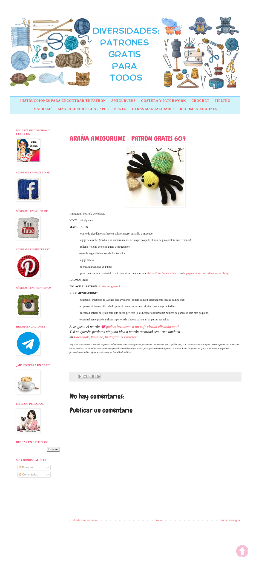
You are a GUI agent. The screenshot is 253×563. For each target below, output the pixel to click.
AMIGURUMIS (123, 100)
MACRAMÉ (43, 109)
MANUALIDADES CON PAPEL (83, 109)
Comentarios (28, 474)
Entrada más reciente (84, 520)
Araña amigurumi (109, 286)
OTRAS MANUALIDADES (153, 109)
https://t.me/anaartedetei (162, 273)
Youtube (97, 337)
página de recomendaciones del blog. (207, 273)
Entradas (26, 467)
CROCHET (200, 100)
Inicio (158, 520)
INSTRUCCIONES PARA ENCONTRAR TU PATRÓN (63, 100)
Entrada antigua (230, 520)
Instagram (112, 337)
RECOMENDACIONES (198, 109)
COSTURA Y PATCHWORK (163, 100)
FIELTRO (222, 100)
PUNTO (120, 109)
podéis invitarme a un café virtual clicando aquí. (143, 327)
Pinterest (131, 337)
